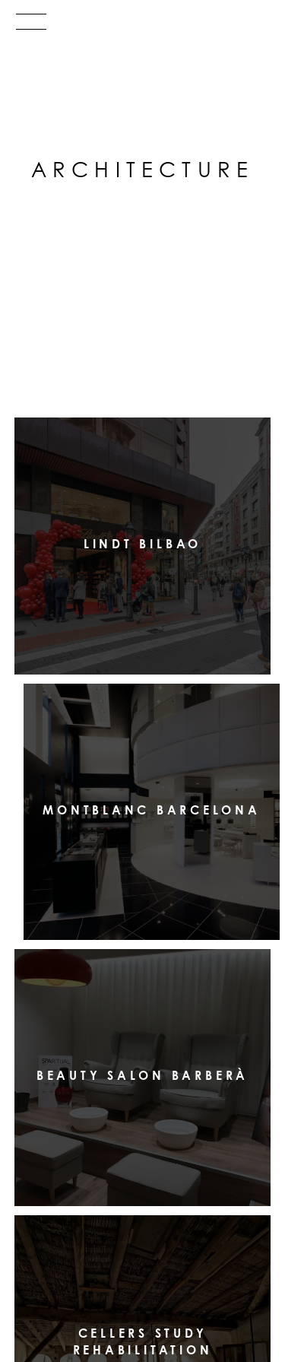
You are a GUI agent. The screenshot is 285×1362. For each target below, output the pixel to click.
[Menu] (142, 25)
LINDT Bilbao (142, 543)
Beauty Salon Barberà (142, 1075)
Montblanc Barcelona (151, 809)
